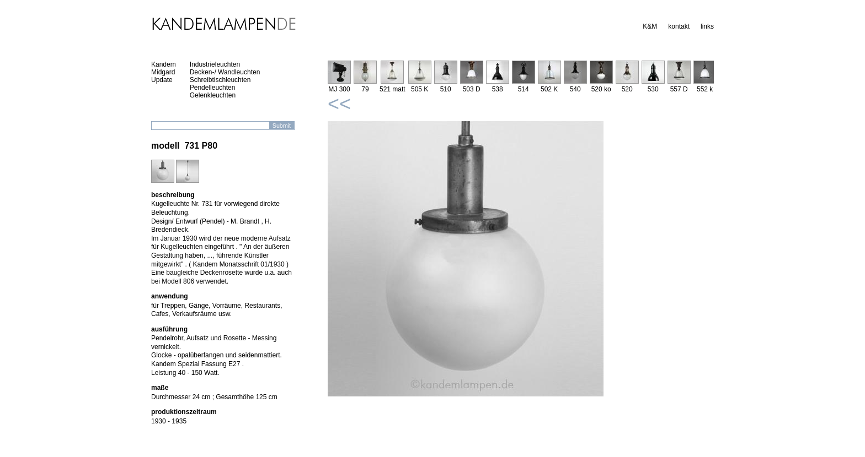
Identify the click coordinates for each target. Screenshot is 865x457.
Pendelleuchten (213, 87)
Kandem (163, 64)
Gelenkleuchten (213, 95)
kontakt (679, 26)
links (707, 26)
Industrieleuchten (215, 64)
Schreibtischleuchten (220, 80)
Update (162, 80)
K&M (650, 26)
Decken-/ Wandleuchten (225, 72)
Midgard (163, 72)
